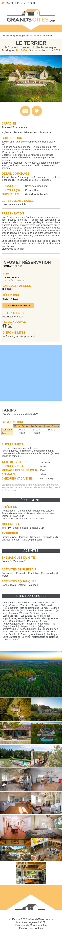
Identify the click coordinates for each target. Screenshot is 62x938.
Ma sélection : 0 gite (21, 3)
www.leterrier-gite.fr (12, 316)
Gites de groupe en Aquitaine (15, 35)
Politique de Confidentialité (31, 925)
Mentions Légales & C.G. (31, 922)
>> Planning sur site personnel (18, 336)
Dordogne (36, 35)
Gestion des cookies (31, 928)
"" (6, 561)
